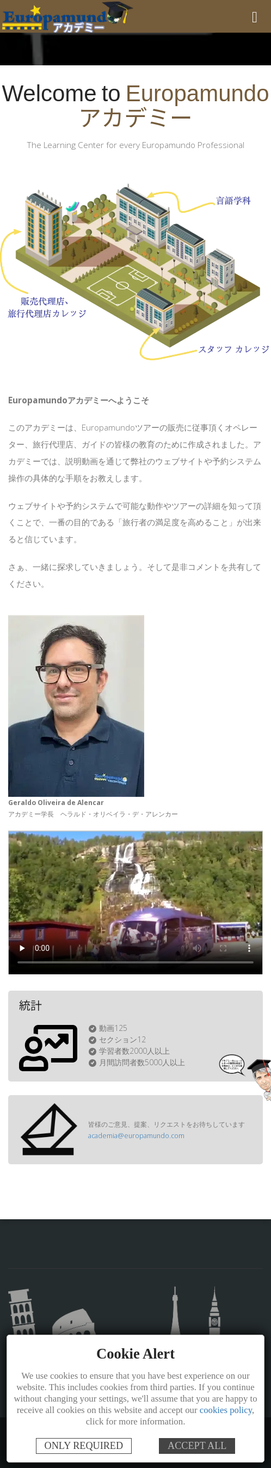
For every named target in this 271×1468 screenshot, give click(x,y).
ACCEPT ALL (197, 1445)
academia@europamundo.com (134, 1135)
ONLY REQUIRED (84, 1445)
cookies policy (226, 1410)
